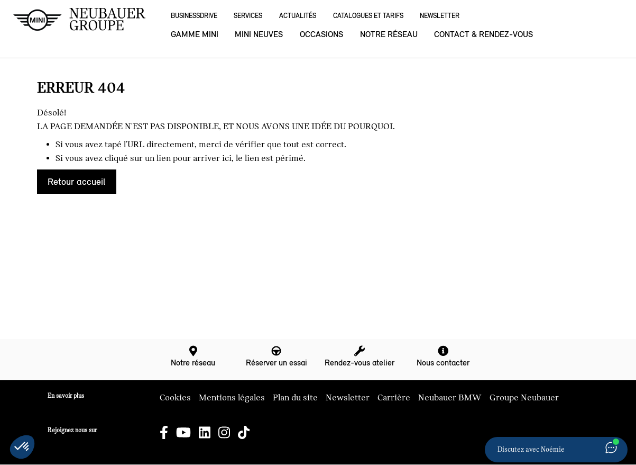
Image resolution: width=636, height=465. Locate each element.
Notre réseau (389, 34)
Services (248, 16)
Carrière (393, 397)
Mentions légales (232, 397)
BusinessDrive (194, 16)
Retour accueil (76, 181)
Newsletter (439, 16)
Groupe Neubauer (524, 397)
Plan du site (295, 397)
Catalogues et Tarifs (368, 16)
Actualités (297, 16)
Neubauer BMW (450, 397)
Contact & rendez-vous (483, 34)
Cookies (175, 397)
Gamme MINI (194, 34)
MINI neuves (259, 34)
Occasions (321, 34)
